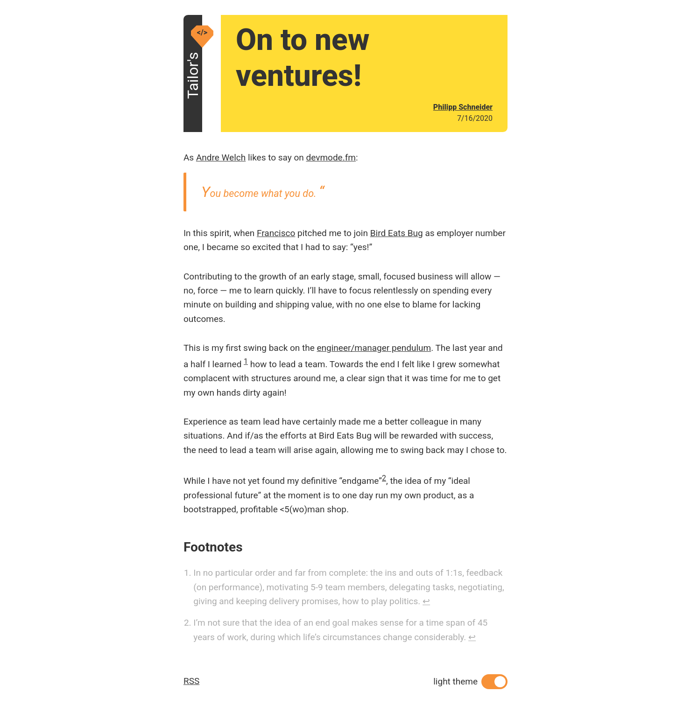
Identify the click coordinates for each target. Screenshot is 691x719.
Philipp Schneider (463, 107)
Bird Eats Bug (396, 233)
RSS (191, 681)
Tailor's (192, 89)
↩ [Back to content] (426, 601)
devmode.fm (331, 157)
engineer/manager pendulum (374, 347)
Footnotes (213, 547)
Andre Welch (221, 157)
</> (202, 32)
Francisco (276, 233)
